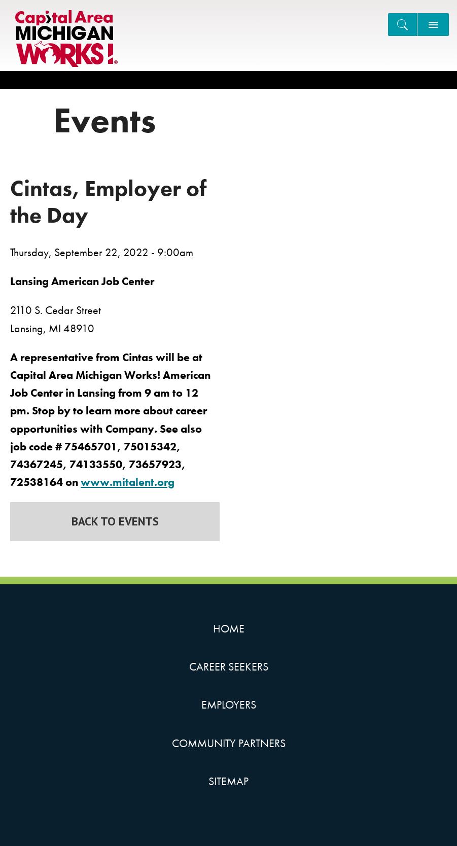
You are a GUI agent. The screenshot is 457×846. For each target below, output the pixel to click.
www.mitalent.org (127, 482)
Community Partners (229, 743)
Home (228, 628)
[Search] (402, 24)
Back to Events (115, 521)
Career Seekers (228, 666)
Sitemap (228, 781)
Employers (228, 704)
